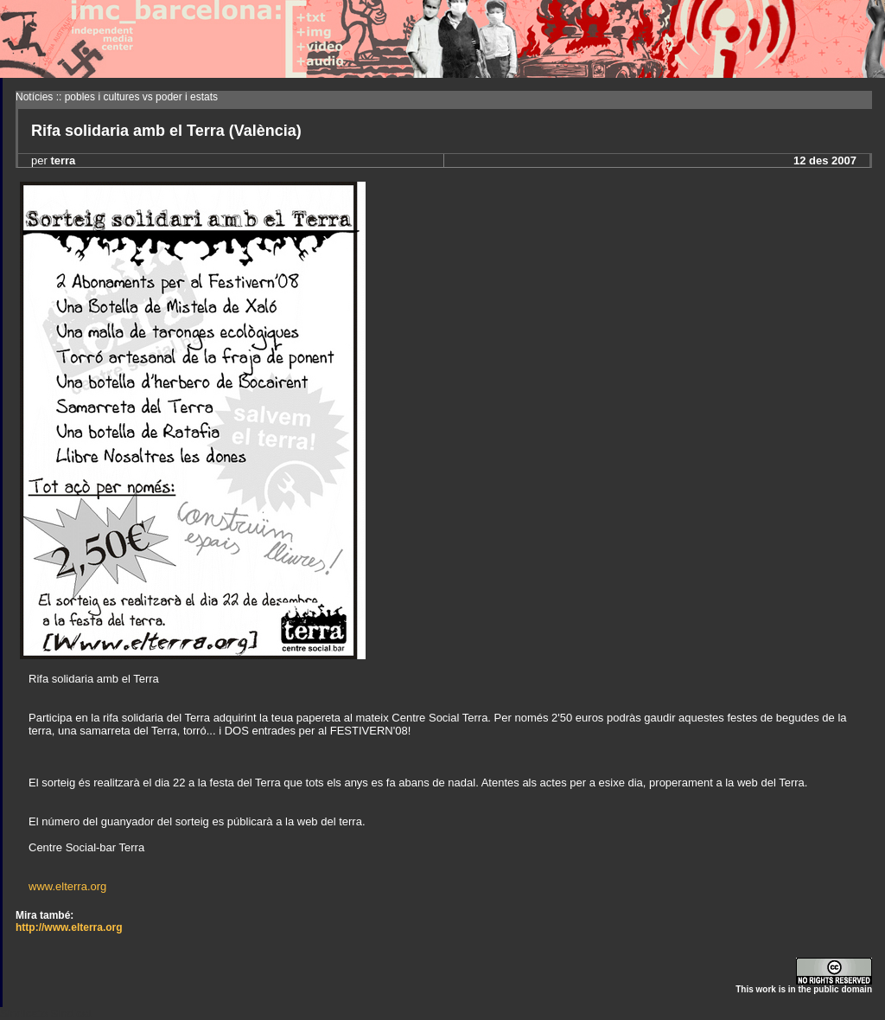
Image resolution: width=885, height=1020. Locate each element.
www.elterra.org (67, 886)
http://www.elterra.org (69, 927)
